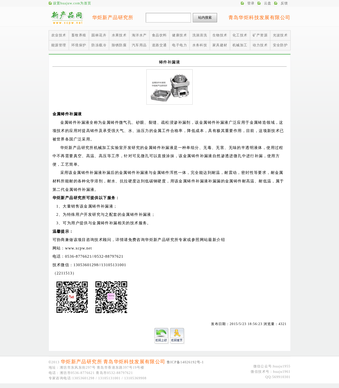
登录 (251, 3)
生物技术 (219, 35)
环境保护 (78, 45)
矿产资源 (260, 35)
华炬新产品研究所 (113, 17)
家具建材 (219, 45)
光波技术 (280, 35)
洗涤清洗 (199, 35)
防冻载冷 (98, 45)
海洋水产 (139, 35)
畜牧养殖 (78, 35)
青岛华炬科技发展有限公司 (259, 17)
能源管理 (58, 45)
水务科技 (199, 45)
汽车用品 (139, 45)
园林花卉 (98, 35)
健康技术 (179, 35)
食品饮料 (159, 35)
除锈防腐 (119, 45)
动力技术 (260, 45)
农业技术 (58, 35)
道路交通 (159, 45)
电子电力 (179, 45)
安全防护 (280, 45)
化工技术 (240, 35)
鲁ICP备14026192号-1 (185, 362)
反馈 (284, 3)
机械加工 (240, 45)
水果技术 (119, 35)
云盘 (267, 3)
